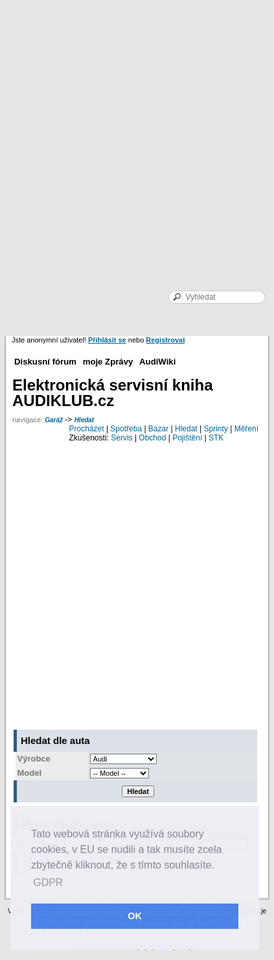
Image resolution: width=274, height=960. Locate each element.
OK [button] (135, 916)
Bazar (158, 428)
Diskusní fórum (45, 361)
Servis (121, 437)
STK (216, 437)
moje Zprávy (108, 361)
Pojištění (187, 437)
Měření (246, 428)
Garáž (54, 420)
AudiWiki (157, 361)
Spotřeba (126, 428)
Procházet (86, 428)
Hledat (84, 420)
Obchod (152, 437)
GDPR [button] (48, 882)
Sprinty (215, 428)
